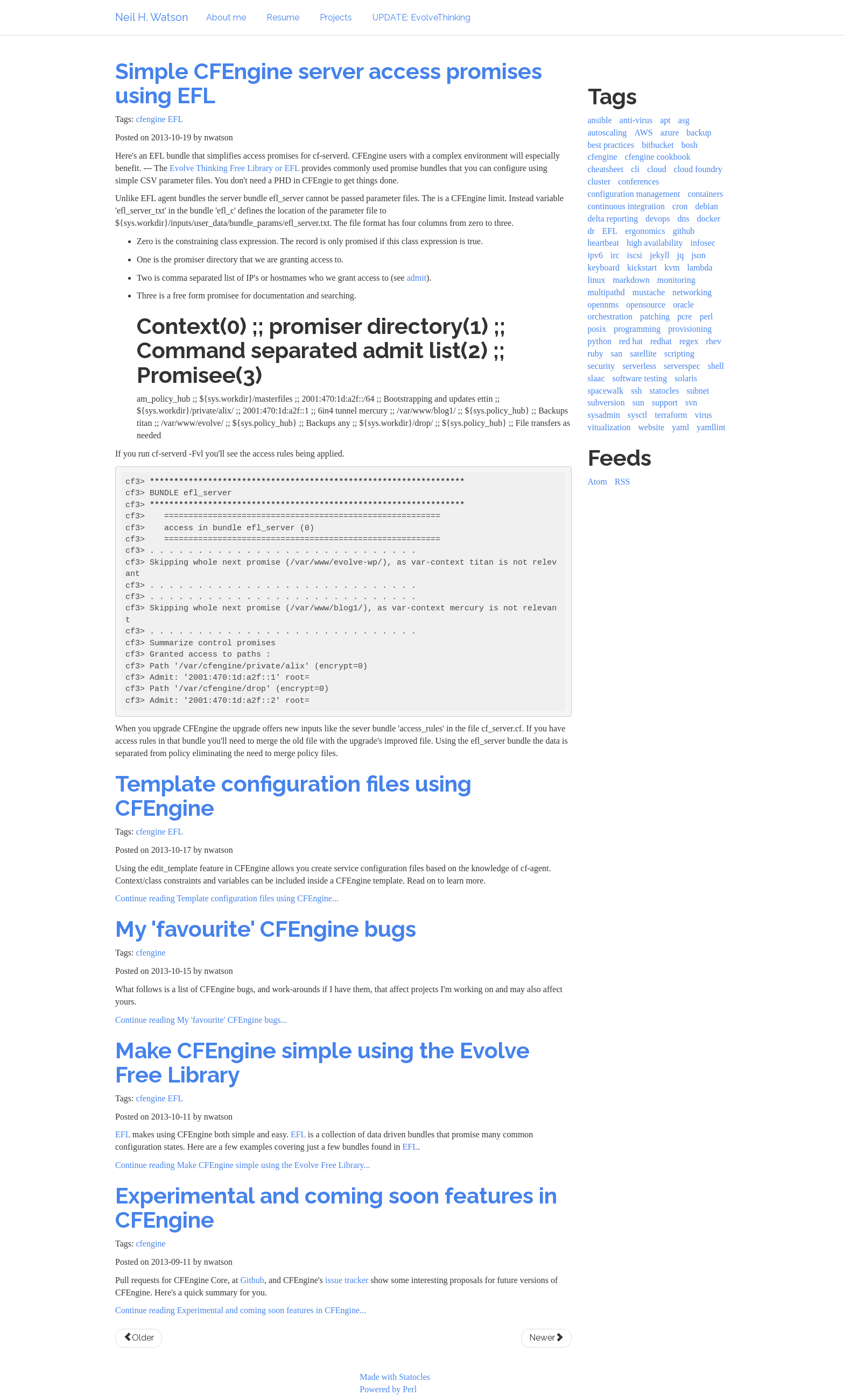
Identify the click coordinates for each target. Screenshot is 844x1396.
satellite (643, 353)
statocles (664, 390)
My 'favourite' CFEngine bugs (265, 929)
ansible (600, 120)
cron (679, 206)
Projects (336, 17)
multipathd (606, 292)
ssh (636, 390)
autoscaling (607, 132)
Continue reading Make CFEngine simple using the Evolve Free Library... (242, 1165)
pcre (684, 316)
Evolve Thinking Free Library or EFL (234, 168)
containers (705, 193)
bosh (689, 144)
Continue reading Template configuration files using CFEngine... (227, 898)
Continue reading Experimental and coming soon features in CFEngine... (240, 1310)
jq (680, 255)
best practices (611, 144)
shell (716, 366)
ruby (595, 353)
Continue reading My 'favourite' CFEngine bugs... (201, 1019)
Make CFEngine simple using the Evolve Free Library (322, 1062)
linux (597, 279)
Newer (546, 1338)
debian (706, 206)
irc (615, 255)
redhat (661, 341)
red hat (631, 341)
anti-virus (636, 120)
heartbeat (604, 242)
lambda (700, 267)
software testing (639, 378)
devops (657, 218)
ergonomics (645, 231)
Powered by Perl (388, 1389)
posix (597, 328)
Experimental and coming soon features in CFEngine (336, 1208)
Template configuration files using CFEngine (293, 796)
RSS (622, 481)
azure (669, 132)
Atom (597, 481)
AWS (643, 132)
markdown (631, 279)
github (684, 231)
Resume (282, 17)
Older (138, 1338)
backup (698, 132)
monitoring (676, 279)
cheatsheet (606, 169)
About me (226, 17)
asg (684, 120)
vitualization (609, 427)
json (698, 255)
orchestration (610, 316)
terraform (671, 414)
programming (637, 328)
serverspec (682, 366)
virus (703, 414)
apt (665, 120)
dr (591, 231)
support (665, 402)
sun (638, 402)
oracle (683, 304)
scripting (679, 353)
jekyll (659, 255)
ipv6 (595, 255)
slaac (596, 378)
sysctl (637, 414)
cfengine (150, 119)
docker (709, 218)
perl (706, 316)
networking (692, 292)
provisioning (690, 328)
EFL (175, 119)
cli (635, 169)
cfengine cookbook (658, 156)
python (599, 341)
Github (252, 1280)
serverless (639, 366)
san (616, 353)
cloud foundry (698, 169)
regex (689, 341)
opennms (603, 304)
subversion (606, 402)
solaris (685, 378)
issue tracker (346, 1280)
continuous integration (626, 206)
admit (416, 277)
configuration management (634, 193)
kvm (671, 267)
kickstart (642, 267)
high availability (655, 242)
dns (684, 218)
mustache (648, 292)
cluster (599, 181)
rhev (713, 341)
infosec (703, 242)
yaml (680, 427)
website (651, 427)
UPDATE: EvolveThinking (421, 17)
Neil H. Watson (151, 17)
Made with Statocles (395, 1376)
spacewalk (606, 390)
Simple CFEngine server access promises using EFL (328, 83)
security (601, 366)
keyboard (604, 267)
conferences (638, 181)
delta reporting (613, 218)
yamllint (711, 427)
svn (691, 402)
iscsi (634, 255)
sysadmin (604, 414)
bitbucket (658, 144)
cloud (656, 169)
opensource (645, 304)
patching (655, 316)
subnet (698, 390)
